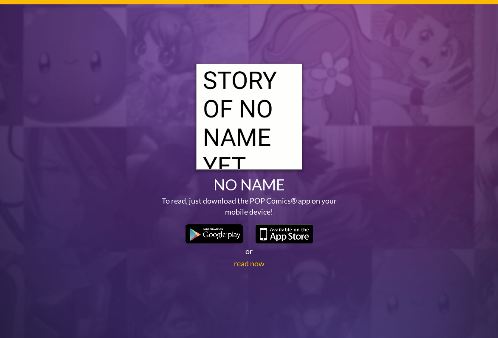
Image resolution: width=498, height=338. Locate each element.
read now (249, 263)
